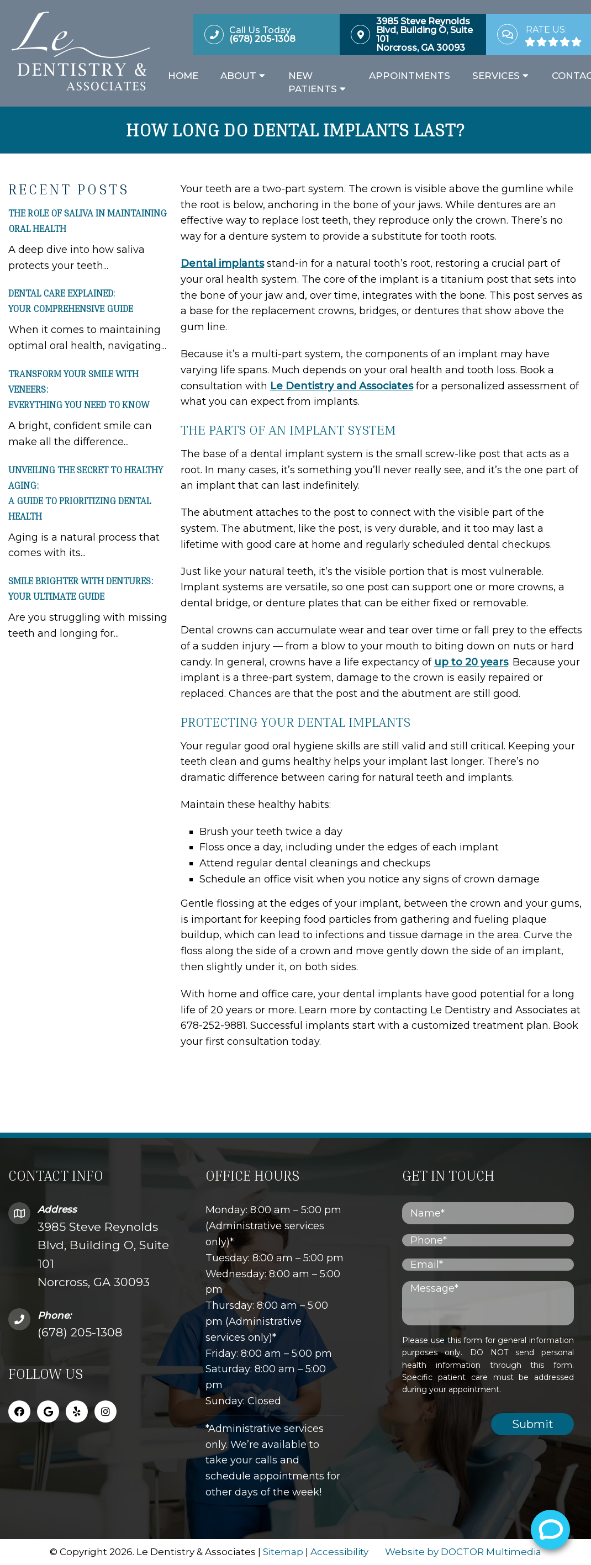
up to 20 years (471, 662)
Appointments (409, 75)
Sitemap (283, 1551)
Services (496, 75)
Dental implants (222, 263)
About (238, 75)
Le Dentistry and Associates (341, 386)
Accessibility (339, 1551)
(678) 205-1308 (80, 1332)
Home (183, 75)
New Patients (312, 82)
